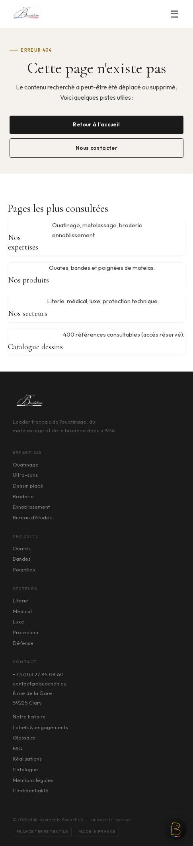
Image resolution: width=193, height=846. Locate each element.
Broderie (23, 496)
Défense (23, 643)
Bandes (22, 559)
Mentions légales (33, 780)
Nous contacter (97, 148)
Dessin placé (28, 485)
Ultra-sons (25, 475)
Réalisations (27, 758)
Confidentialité (31, 790)
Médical (22, 611)
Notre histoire (29, 716)
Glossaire (24, 737)
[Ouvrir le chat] (176, 829)
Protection (25, 632)
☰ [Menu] (174, 14)
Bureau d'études (32, 517)
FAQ (18, 748)
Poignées (24, 569)
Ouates (22, 548)
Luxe (18, 621)
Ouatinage (26, 464)
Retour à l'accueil (96, 125)
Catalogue (25, 769)
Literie (20, 600)
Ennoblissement (31, 506)
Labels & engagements (40, 727)
